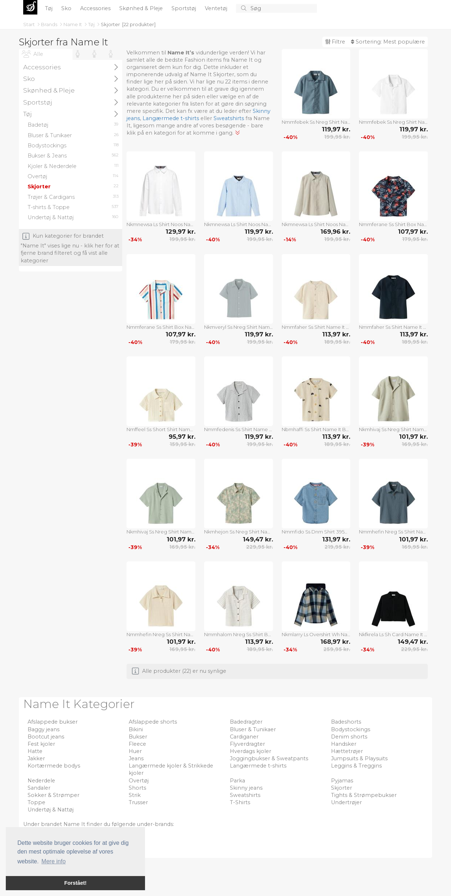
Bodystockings (350, 729)
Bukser (138, 736)
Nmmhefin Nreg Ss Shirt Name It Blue (393, 532)
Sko (67, 8)
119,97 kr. (336, 129)
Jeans (136, 758)
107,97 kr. (413, 231)
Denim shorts (349, 736)
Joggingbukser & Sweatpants (269, 758)
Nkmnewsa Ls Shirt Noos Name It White (161, 224)
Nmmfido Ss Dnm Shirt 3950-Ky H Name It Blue (316, 532)
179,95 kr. (415, 239)
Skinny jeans (246, 788)
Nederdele (41, 780)
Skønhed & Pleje (141, 8)
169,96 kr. (335, 231)
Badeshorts (346, 722)
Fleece (137, 744)
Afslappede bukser (53, 722)
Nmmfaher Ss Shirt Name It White (316, 327)
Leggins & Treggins (356, 765)
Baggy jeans (43, 729)
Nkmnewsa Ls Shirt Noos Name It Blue (238, 224)
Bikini (136, 729)
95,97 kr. (182, 436)
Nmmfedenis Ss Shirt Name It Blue (238, 429)
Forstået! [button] (75, 883)
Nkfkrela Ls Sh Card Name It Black (393, 634)
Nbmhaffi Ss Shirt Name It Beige (316, 429)
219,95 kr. (337, 547)
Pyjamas (342, 780)
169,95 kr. (415, 444)
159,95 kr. (182, 444)
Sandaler (39, 788)
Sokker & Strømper (53, 795)
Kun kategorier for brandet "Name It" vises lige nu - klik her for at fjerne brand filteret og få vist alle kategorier (70, 248)
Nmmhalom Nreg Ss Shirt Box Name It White (238, 634)
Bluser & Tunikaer (253, 729)
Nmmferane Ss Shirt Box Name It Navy (393, 224)
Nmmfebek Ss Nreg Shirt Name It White (393, 122)
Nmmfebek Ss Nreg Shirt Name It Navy (316, 122)
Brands (49, 24)
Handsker (343, 744)
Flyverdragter (247, 744)
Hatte (35, 751)
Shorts (137, 788)
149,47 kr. (258, 539)
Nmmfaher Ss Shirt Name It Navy (393, 327)
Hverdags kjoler (250, 751)
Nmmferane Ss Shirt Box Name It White (161, 327)
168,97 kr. (335, 641)
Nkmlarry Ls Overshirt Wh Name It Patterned (316, 634)
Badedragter (246, 722)
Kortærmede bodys (54, 765)
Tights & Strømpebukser (364, 795)
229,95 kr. (259, 547)
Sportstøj (184, 8)
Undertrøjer (346, 802)
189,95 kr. (337, 342)
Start (29, 24)
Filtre (335, 41)
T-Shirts (240, 802)
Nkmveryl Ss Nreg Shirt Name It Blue (238, 327)
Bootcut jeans (46, 736)
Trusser (138, 802)
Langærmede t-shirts (170, 118)
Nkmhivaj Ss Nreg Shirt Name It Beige (393, 429)
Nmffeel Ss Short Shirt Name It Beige (161, 429)
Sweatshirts (229, 118)
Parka (237, 780)
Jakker (36, 758)
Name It (73, 24)
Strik (135, 795)
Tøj (49, 8)
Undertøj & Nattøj (51, 809)
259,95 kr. (336, 649)
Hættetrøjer (347, 751)
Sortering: (388, 41)
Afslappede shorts (153, 722)
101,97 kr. (413, 436)
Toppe (36, 802)
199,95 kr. (337, 137)
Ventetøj (217, 8)
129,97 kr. (180, 231)
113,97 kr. (336, 334)
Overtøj (139, 780)
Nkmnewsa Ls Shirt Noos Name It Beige (316, 224)
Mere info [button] (53, 861)
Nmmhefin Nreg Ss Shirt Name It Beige (161, 634)
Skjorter (110, 24)
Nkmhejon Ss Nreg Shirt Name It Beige (238, 532)
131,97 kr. (336, 539)
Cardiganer (244, 736)
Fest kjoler (41, 744)
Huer (135, 751)
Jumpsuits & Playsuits (359, 758)
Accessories (96, 8)
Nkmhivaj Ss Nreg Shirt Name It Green (161, 532)
